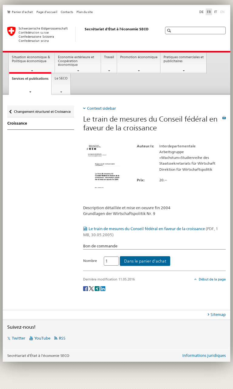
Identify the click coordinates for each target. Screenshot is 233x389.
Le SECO (61, 78)
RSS (62, 338)
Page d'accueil (46, 12)
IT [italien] (215, 12)
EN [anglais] (223, 11)
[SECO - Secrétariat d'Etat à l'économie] (78, 34)
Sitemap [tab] (218, 314)
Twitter (18, 338)
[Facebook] (86, 288)
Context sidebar (101, 108)
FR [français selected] (209, 12)
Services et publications (31, 80)
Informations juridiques (204, 355)
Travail (109, 57)
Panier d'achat (22, 12)
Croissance (17, 123)
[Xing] (97, 288)
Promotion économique (138, 57)
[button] (170, 30)
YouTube (42, 338)
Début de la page (212, 279)
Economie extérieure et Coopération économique (76, 61)
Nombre (90, 260)
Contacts (67, 12)
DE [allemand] (201, 12)
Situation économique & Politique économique (31, 59)
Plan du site (84, 12)
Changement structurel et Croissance (42, 110)
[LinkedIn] (102, 288)
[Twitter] (92, 288)
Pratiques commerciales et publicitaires (184, 59)
